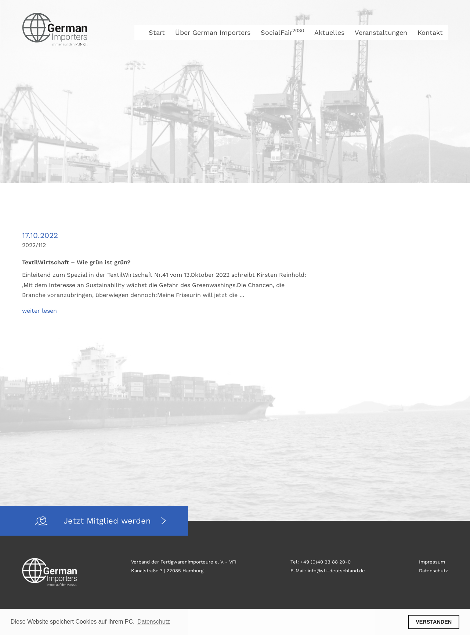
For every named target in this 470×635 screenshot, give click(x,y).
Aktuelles (329, 32)
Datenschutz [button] (153, 622)
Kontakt (430, 32)
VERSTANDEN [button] (434, 622)
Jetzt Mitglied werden (109, 520)
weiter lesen (39, 310)
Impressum (432, 562)
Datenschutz (433, 570)
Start (157, 32)
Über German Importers (212, 32)
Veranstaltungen (381, 32)
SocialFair (282, 32)
